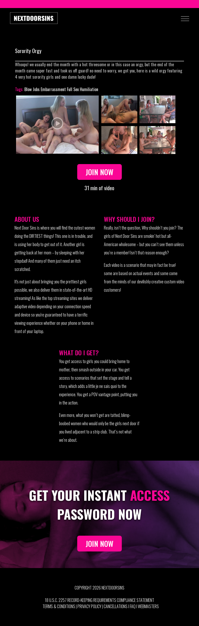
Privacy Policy (89, 606)
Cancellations (115, 606)
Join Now (99, 171)
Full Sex (73, 89)
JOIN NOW (99, 543)
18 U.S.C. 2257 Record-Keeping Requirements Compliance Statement (99, 600)
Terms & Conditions (58, 606)
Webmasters (148, 606)
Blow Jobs (32, 89)
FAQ (133, 606)
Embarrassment (53, 89)
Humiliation (89, 89)
